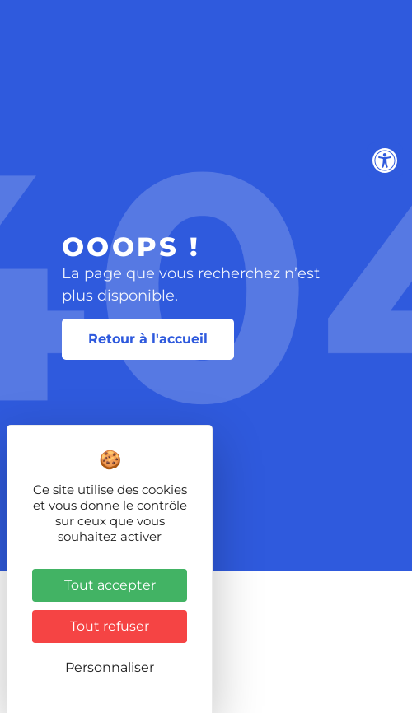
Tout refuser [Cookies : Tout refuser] (109, 626)
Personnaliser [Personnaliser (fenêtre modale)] (109, 667)
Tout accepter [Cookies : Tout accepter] (110, 585)
